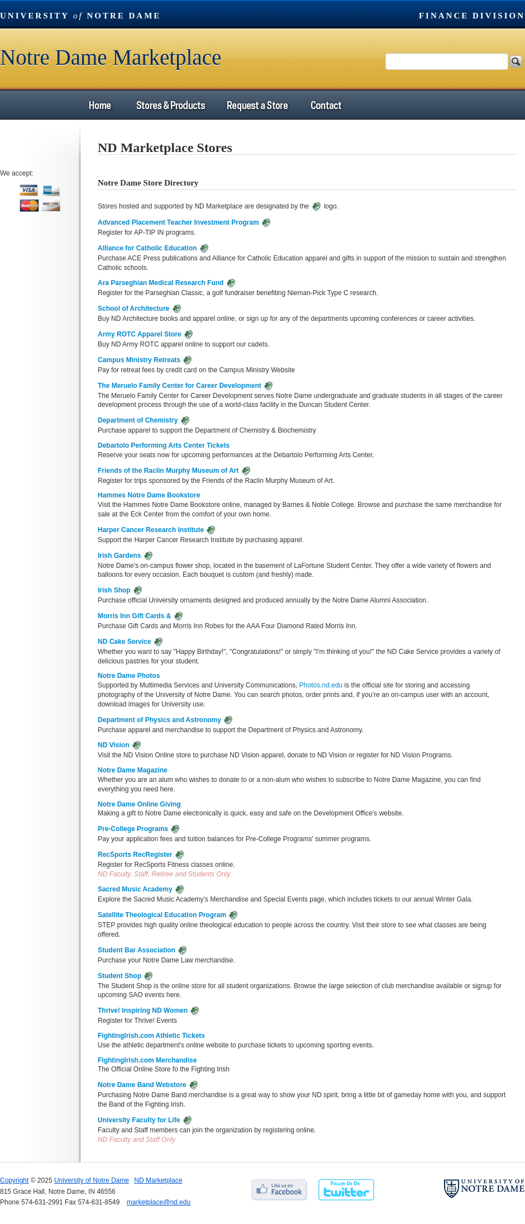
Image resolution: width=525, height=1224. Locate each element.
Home (100, 105)
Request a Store (256, 105)
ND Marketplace (158, 1180)
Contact (326, 105)
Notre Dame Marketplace (110, 57)
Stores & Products (170, 105)
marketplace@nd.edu (158, 1202)
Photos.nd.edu (320, 685)
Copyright (14, 1180)
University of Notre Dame (91, 1180)
